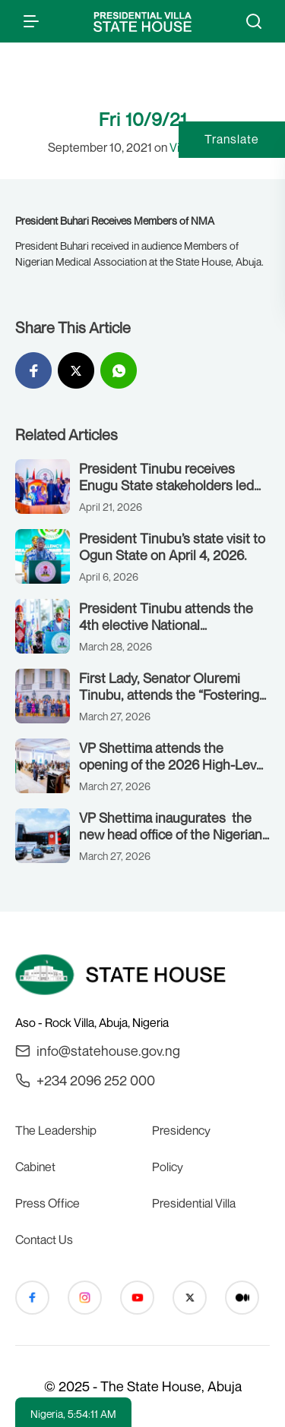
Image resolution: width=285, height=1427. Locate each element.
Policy (167, 1166)
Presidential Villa (194, 1203)
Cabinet (35, 1166)
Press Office (47, 1203)
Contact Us (44, 1239)
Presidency (181, 1130)
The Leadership (56, 1130)
